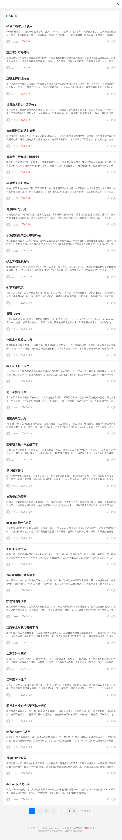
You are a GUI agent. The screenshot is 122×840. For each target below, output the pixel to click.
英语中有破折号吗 (17, 183)
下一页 (71, 811)
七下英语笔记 (15, 287)
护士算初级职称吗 (17, 261)
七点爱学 (61, 4)
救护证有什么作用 (17, 366)
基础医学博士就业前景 (20, 575)
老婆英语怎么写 (16, 418)
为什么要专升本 (16, 392)
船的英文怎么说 (16, 549)
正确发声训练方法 (17, 78)
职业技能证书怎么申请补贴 (23, 235)
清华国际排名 (15, 470)
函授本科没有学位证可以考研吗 (26, 705)
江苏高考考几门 (16, 679)
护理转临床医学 (16, 601)
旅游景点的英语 (16, 496)
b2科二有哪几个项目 (19, 26)
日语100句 (13, 313)
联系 (87, 828)
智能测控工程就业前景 (20, 130)
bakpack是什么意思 (18, 522)
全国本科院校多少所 (19, 340)
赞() (111, 41)
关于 (93, 828)
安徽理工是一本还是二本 (22, 444)
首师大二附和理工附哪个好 (23, 157)
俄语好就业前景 (16, 758)
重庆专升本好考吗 (17, 52)
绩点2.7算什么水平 (18, 732)
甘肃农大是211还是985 (21, 104)
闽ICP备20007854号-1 (74, 828)
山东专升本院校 (16, 653)
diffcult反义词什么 (18, 784)
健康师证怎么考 (16, 209)
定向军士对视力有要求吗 (22, 627)
